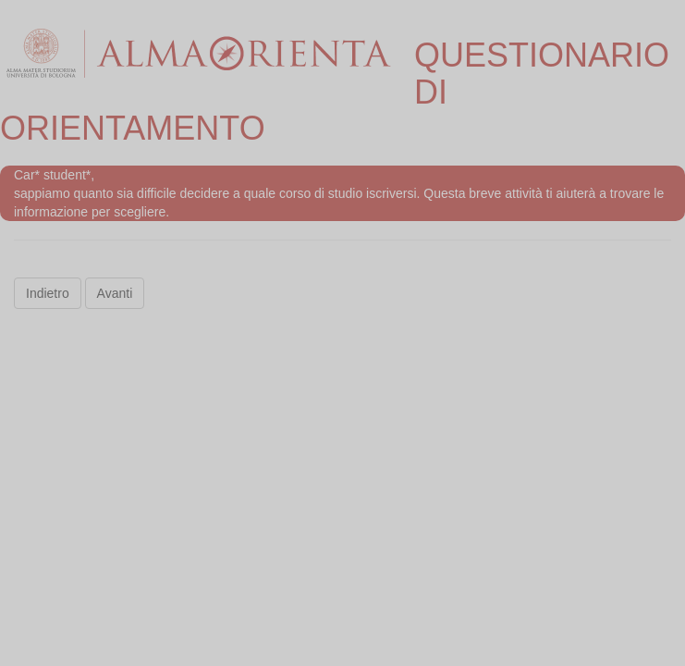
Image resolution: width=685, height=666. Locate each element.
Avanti (115, 293)
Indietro (47, 293)
